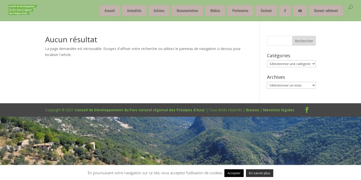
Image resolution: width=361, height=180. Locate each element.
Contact (266, 10)
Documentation (187, 10)
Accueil (110, 10)
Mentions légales (278, 110)
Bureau (252, 110)
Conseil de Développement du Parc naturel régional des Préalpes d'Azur (140, 110)
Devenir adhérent (326, 10)
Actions (159, 10)
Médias (215, 10)
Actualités (134, 10)
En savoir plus (259, 173)
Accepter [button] (234, 173)
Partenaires (240, 10)
